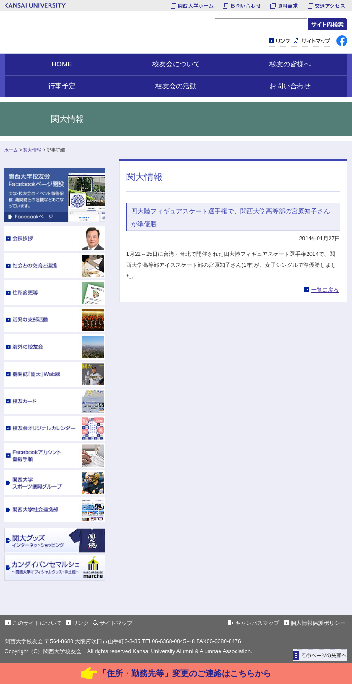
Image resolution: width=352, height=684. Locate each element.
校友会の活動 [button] (176, 86)
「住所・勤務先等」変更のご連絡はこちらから (184, 673)
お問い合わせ (245, 5)
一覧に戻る (325, 290)
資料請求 (288, 5)
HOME (62, 64)
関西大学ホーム (196, 5)
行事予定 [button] (62, 86)
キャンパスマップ (257, 623)
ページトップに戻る (320, 655)
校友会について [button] (176, 64)
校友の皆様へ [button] (290, 64)
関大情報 (32, 149)
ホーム (11, 149)
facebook (341, 40)
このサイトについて (37, 623)
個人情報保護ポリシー (318, 623)
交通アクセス (330, 5)
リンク (279, 41)
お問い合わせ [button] (290, 86)
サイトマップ (312, 41)
